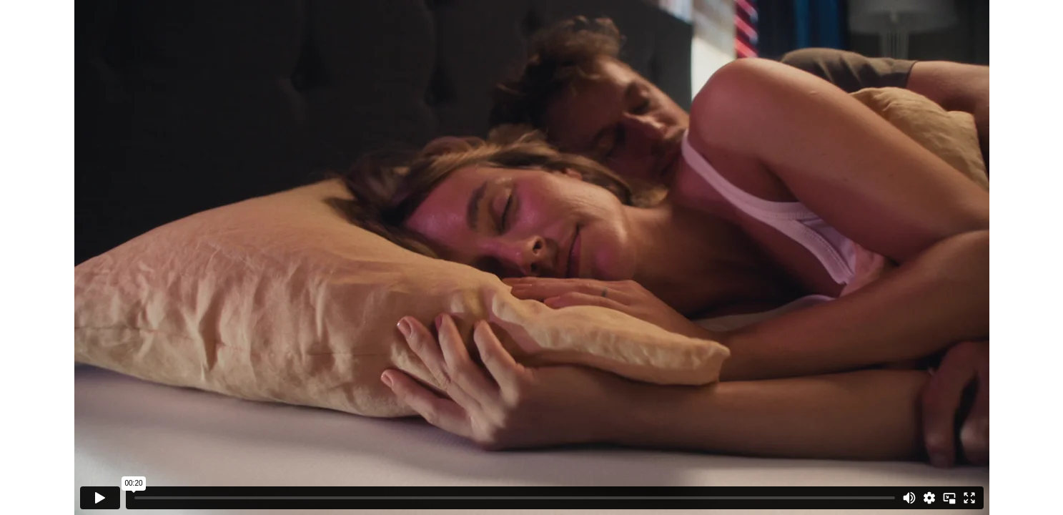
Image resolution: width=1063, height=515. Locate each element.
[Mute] (909, 497)
